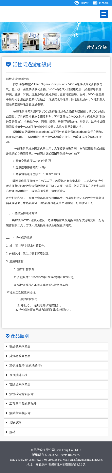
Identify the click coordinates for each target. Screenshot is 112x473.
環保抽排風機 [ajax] (18, 375)
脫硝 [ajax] (12, 432)
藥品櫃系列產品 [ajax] (20, 346)
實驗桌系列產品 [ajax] (20, 384)
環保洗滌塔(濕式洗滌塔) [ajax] (25, 365)
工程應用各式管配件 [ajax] (23, 403)
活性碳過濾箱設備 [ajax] (21, 394)
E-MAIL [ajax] (104, 2)
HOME (85, 2)
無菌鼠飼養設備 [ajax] (20, 413)
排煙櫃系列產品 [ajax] (20, 356)
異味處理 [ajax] (15, 422)
